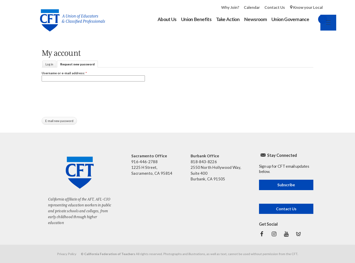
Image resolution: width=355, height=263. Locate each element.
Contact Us (274, 7)
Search (318, 19)
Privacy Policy (66, 254)
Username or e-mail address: (64, 73)
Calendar (252, 7)
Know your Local (308, 7)
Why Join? (230, 7)
